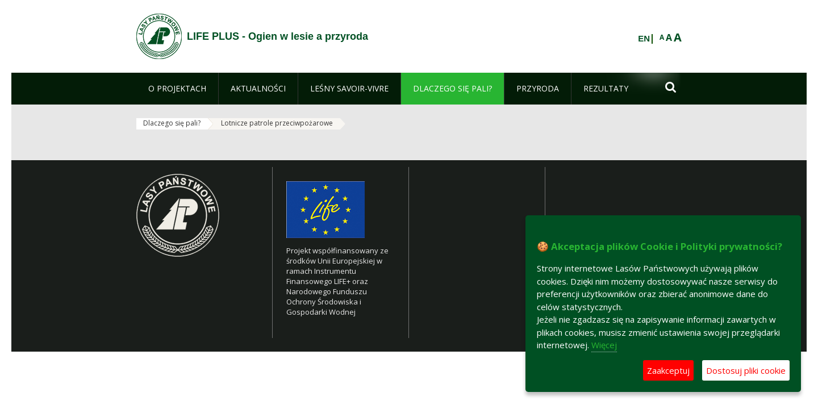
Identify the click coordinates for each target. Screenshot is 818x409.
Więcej (604, 344)
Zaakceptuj (668, 370)
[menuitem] (177, 89)
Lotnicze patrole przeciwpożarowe (277, 123)
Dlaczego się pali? (172, 123)
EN (644, 38)
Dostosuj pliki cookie (746, 370)
